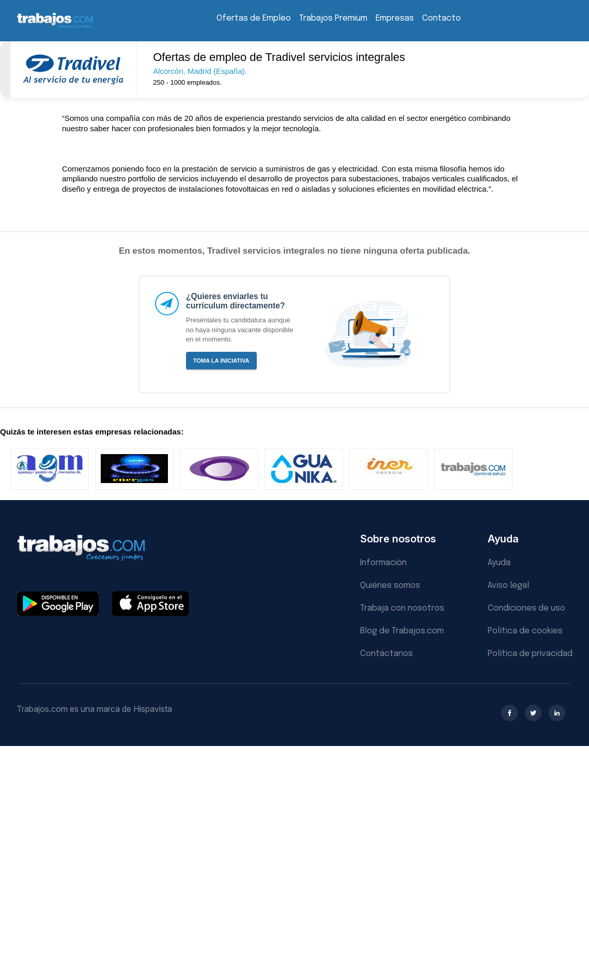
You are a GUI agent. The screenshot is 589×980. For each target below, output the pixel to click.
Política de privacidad (530, 653)
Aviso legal (508, 585)
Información (383, 562)
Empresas (395, 18)
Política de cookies (525, 631)
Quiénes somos (390, 585)
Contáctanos (386, 653)
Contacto (441, 18)
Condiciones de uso (526, 608)
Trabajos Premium (333, 18)
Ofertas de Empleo (253, 18)
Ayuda (499, 562)
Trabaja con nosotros (402, 608)
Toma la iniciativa (221, 360)
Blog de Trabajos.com (402, 631)
